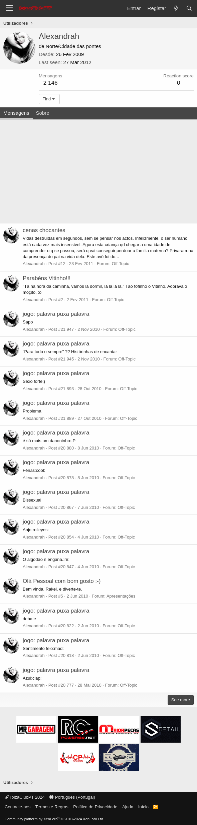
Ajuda (127, 806)
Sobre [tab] (42, 113)
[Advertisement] (98, 169)
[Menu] (9, 8)
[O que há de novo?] (175, 8)
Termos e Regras (51, 806)
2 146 (50, 83)
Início (143, 806)
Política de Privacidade (95, 806)
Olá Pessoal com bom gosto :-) (62, 581)
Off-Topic (120, 263)
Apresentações (121, 596)
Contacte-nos (17, 806)
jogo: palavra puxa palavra (56, 314)
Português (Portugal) (72, 797)
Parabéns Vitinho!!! (46, 278)
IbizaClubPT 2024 (25, 797)
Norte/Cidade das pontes (73, 46)
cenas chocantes (44, 230)
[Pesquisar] (189, 8)
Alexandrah (34, 263)
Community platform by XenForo (54, 819)
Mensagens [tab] (16, 113)
